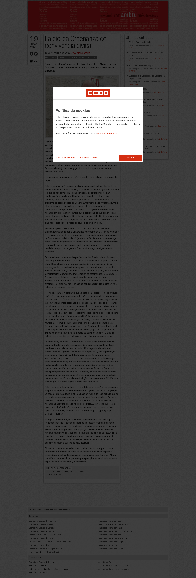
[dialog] (98, 124)
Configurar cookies (88, 157)
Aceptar (131, 157)
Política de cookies (107, 133)
